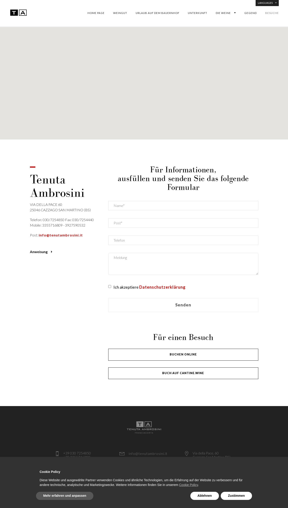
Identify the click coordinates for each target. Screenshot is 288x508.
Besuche (272, 13)
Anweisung (39, 252)
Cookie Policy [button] (188, 485)
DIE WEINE (223, 13)
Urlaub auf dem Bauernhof (157, 13)
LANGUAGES (267, 2)
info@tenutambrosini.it (61, 235)
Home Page (96, 13)
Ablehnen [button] (205, 495)
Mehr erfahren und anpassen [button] (64, 495)
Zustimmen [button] (236, 495)
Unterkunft (197, 13)
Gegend (250, 13)
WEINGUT (120, 13)
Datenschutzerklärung (162, 287)
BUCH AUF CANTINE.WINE (183, 373)
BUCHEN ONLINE (183, 354)
